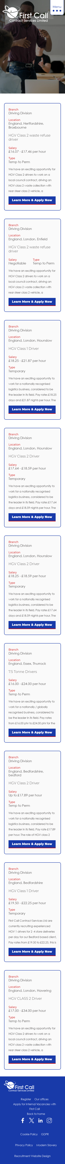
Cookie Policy (29, 1134)
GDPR (45, 1134)
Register (26, 1099)
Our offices (41, 1099)
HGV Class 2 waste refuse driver (29, 137)
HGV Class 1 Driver (24, 349)
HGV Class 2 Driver (24, 456)
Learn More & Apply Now (32, 200)
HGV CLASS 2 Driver (25, 998)
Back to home (36, 1114)
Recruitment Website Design (32, 1156)
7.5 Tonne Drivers (23, 672)
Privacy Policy (24, 1145)
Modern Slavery (46, 1145)
